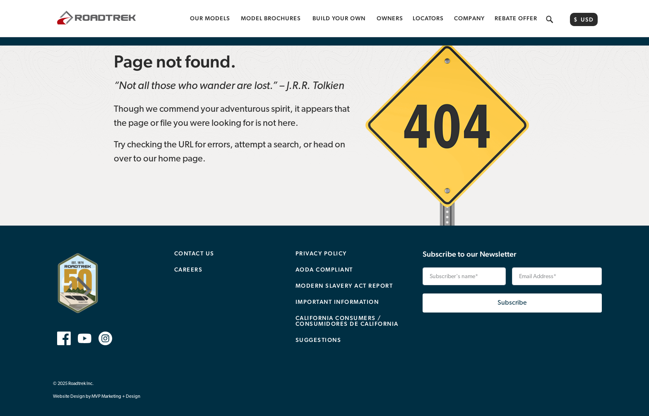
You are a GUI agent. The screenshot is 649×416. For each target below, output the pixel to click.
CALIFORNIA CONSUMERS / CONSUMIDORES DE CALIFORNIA (347, 312)
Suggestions (318, 331)
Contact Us (194, 245)
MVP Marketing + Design (115, 388)
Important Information (337, 293)
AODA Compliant (324, 261)
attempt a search (267, 137)
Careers (188, 261)
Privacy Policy (321, 245)
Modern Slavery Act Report (344, 277)
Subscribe (512, 294)
